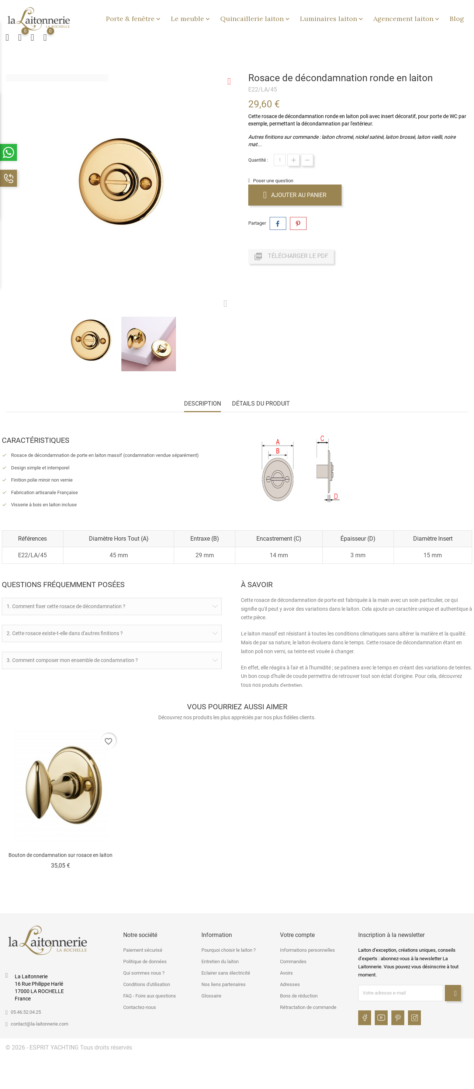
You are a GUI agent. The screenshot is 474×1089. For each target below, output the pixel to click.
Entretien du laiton (220, 960)
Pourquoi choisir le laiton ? (228, 949)
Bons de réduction (299, 994)
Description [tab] (202, 403)
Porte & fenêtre (134, 18)
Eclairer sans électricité (225, 972)
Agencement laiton (407, 18)
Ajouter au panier (295, 194)
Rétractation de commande (308, 1006)
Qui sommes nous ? (144, 972)
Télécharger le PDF (291, 256)
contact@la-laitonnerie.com (39, 1022)
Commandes (293, 960)
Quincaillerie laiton (255, 18)
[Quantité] (280, 160)
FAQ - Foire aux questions (149, 994)
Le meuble (191, 18)
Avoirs (286, 972)
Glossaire (211, 994)
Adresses (290, 983)
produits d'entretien (282, 685)
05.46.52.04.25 (26, 1010)
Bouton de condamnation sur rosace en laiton (60, 855)
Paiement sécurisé (142, 949)
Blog (457, 18)
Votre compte (297, 933)
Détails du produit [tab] (261, 403)
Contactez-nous (139, 1006)
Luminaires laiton (332, 18)
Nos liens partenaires (223, 983)
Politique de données (145, 960)
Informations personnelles (307, 949)
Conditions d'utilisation (146, 983)
